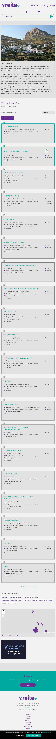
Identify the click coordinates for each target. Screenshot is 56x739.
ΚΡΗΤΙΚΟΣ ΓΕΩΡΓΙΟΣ (11, 335)
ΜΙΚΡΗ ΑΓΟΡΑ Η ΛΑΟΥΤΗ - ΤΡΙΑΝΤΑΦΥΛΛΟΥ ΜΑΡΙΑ (21, 288)
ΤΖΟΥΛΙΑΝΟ (8, 381)
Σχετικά (28, 718)
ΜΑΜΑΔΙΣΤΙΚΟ (9, 566)
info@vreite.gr (28, 707)
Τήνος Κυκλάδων (9, 131)
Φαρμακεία (8, 155)
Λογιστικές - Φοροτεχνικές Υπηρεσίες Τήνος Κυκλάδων (39, 600)
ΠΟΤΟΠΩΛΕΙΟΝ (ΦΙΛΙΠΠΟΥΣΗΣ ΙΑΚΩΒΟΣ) (18, 358)
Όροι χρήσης (28, 720)
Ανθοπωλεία (8, 502)
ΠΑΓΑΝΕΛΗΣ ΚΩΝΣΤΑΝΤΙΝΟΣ (14, 451)
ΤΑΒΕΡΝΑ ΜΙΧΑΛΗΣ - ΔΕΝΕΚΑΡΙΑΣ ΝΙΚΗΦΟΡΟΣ (20, 265)
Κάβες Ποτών (8, 361)
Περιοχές (28, 716)
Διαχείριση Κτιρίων (10, 199)
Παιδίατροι (8, 476)
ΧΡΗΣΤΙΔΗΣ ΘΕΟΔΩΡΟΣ (12, 312)
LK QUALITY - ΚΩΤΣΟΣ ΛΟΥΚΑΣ (14, 242)
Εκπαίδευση (18, 432)
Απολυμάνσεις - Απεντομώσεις (13, 245)
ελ (41, 5)
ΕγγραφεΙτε (28, 685)
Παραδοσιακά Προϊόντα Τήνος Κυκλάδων (12, 600)
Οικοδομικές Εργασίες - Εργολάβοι (14, 129)
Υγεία (13, 155)
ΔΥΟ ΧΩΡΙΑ (7, 543)
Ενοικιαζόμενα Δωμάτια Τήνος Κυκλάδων (12, 597)
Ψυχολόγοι (8, 175)
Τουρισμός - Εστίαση (16, 268)
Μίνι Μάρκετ (16, 291)
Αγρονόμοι (8, 453)
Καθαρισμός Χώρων (21, 199)
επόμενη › (27, 587)
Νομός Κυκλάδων (19, 131)
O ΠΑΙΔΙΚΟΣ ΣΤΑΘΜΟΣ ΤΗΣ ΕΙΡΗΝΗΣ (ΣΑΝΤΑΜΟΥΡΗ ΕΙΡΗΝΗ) (16, 428)
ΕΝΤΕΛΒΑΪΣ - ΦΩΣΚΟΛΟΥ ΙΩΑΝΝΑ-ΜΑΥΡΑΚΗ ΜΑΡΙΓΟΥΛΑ (19, 498)
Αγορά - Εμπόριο (24, 291)
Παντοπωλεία (8, 291)
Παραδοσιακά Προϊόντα (11, 546)
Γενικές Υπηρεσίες (31, 199)
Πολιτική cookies (46, 732)
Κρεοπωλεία (8, 338)
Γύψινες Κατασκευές (10, 384)
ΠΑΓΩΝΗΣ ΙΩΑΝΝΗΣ (11, 474)
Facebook (49, 157)
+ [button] (3, 611)
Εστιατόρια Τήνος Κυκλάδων (9, 603)
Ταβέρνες (7, 268)
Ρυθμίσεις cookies (20, 735)
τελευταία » (34, 587)
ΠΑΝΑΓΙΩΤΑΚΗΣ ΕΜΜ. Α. (12, 520)
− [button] (3, 613)
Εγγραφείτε (28, 722)
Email (48, 129)
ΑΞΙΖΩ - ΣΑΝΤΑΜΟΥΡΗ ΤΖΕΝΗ (14, 173)
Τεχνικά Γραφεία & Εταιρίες (12, 523)
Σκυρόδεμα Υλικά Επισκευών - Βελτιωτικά (16, 407)
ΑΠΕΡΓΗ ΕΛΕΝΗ (9, 219)
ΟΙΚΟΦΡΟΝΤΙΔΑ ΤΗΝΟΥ (12, 196)
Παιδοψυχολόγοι (16, 175)
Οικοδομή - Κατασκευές (30, 129)
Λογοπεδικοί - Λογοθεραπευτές (13, 222)
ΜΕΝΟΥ (33, 5)
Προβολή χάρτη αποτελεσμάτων (12, 635)
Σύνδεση (51, 5)
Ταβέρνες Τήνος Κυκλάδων (32, 597)
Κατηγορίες (28, 714)
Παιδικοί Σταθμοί (9, 432)
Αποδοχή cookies (33, 735)
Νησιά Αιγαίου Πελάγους (31, 131)
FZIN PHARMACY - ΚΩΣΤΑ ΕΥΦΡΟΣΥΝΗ (17, 151)
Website (49, 201)
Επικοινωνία (28, 724)
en (44, 5)
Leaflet (44, 632)
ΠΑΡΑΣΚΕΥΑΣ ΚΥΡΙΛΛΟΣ (12, 126)
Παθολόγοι (8, 314)
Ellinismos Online (28, 726)
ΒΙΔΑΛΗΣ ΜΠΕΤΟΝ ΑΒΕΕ (12, 404)
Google (52, 632)
